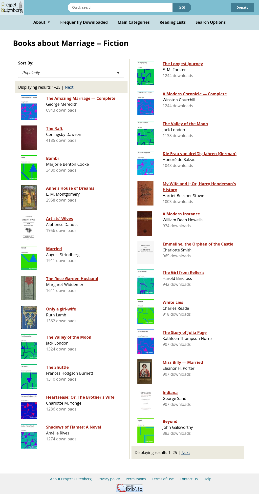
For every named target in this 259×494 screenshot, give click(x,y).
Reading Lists (173, 22)
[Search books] (120, 7)
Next (69, 87)
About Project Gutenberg (71, 478)
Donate (242, 7)
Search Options (210, 22)
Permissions (136, 478)
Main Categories (134, 22)
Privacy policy (108, 478)
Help (207, 478)
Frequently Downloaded (84, 22)
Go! (181, 7)
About (41, 22)
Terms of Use (163, 478)
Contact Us (189, 478)
